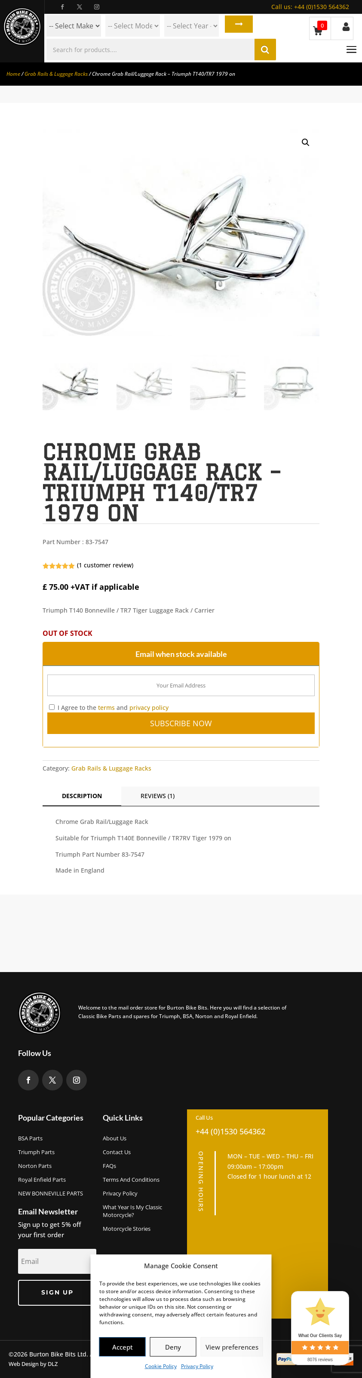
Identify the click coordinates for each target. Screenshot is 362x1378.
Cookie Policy (161, 1366)
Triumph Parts (36, 1152)
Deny (173, 1347)
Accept (122, 1347)
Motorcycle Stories (126, 1228)
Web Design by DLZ (33, 1364)
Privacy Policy (197, 1366)
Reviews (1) (158, 796)
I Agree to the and (109, 707)
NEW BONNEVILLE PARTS (50, 1193)
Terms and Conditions (131, 1179)
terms (106, 707)
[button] (305, 142)
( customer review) (105, 565)
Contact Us (117, 1152)
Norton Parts (35, 1166)
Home (13, 73)
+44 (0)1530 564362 (310, 7)
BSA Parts (30, 1138)
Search (237, 26)
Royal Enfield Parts (42, 1179)
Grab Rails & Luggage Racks (56, 73)
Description (82, 796)
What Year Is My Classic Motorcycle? (132, 1211)
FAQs (109, 1166)
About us (114, 1138)
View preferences (232, 1347)
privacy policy (149, 707)
